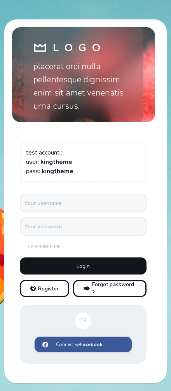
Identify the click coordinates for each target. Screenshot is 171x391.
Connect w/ (72, 344)
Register (44, 288)
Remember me (44, 246)
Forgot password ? (109, 288)
